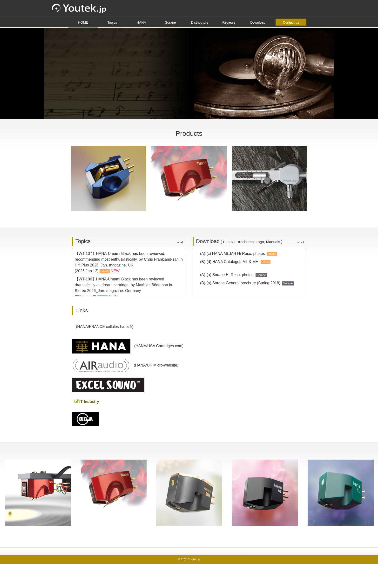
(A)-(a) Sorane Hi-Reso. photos (233, 275)
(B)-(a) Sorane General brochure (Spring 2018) (247, 283)
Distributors (199, 22)
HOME (83, 22)
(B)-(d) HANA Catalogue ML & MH (235, 262)
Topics (112, 22)
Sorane (170, 22)
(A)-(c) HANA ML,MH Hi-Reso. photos (238, 253)
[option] (38, 493)
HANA (141, 22)
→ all (179, 242)
